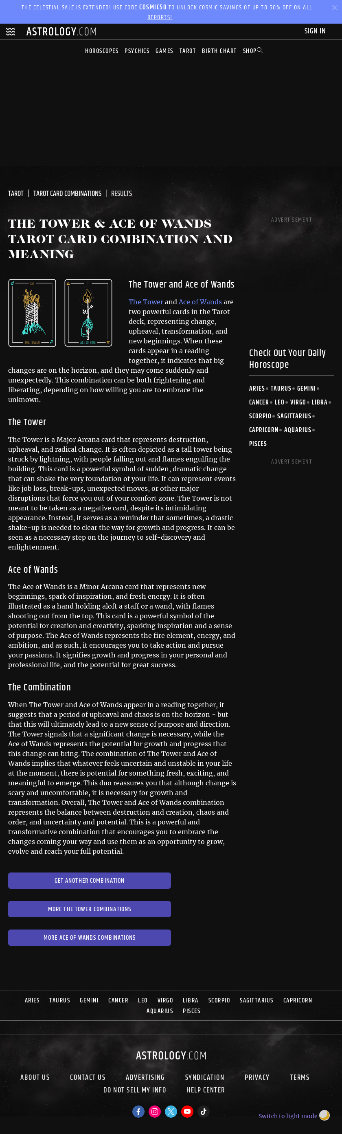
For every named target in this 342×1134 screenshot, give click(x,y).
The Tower (146, 302)
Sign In (316, 31)
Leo (280, 403)
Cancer (259, 403)
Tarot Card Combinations (67, 194)
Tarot (188, 51)
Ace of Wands (200, 302)
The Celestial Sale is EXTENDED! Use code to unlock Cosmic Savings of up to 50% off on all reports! (167, 12)
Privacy (257, 1078)
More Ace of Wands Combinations (90, 938)
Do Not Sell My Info (135, 1091)
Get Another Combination (90, 881)
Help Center (205, 1091)
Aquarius (297, 430)
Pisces (258, 444)
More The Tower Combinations (90, 909)
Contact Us (87, 1078)
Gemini (306, 389)
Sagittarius (294, 416)
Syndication (205, 1078)
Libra (320, 403)
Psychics (137, 51)
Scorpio (260, 416)
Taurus (281, 389)
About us (35, 1078)
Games (164, 51)
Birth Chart (219, 51)
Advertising (145, 1078)
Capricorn (263, 430)
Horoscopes (101, 51)
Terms (300, 1078)
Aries (257, 389)
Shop (250, 51)
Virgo (298, 403)
